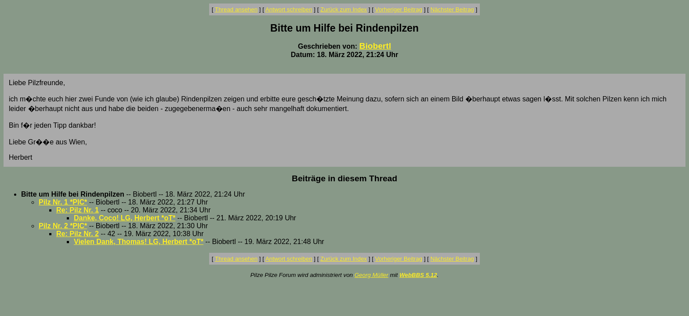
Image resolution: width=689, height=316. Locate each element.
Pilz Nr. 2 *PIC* (63, 226)
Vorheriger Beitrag (398, 9)
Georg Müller (371, 275)
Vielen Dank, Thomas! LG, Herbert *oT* (138, 241)
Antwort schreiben (288, 9)
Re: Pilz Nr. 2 (77, 233)
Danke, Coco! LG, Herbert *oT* (124, 218)
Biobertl (375, 45)
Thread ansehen (236, 9)
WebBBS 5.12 (418, 275)
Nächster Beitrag (452, 9)
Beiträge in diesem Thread (344, 178)
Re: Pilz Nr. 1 (77, 210)
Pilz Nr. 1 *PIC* (63, 202)
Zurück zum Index (343, 9)
